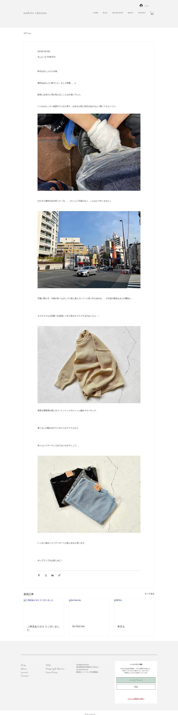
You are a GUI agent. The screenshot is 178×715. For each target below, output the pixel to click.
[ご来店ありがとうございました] (44, 610)
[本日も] (134, 610)
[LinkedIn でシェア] (52, 575)
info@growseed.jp (82, 665)
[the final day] (89, 610)
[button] (152, 13)
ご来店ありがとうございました (43, 628)
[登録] (136, 687)
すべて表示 (149, 594)
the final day (78, 626)
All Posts (27, 33)
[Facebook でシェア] (39, 575)
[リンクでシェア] (59, 575)
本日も (121, 626)
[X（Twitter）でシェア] (45, 575)
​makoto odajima (35, 13)
